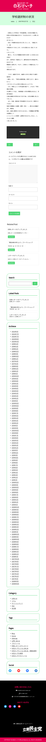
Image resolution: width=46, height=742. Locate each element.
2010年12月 (15, 482)
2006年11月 (15, 581)
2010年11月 (15, 485)
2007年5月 (15, 571)
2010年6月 (15, 497)
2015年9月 (15, 381)
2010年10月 (15, 487)
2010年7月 (15, 495)
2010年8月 (15, 492)
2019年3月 (15, 346)
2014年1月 (15, 401)
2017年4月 (15, 361)
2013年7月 (15, 413)
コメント (12, 163)
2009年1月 (15, 532)
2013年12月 (15, 403)
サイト (11, 203)
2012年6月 (15, 438)
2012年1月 (15, 450)
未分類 (14, 608)
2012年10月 (15, 430)
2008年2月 (15, 554)
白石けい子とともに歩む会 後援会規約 (24, 651)
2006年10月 (15, 584)
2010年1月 (15, 505)
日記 (33, 21)
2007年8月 (15, 564)
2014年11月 (15, 386)
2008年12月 (15, 534)
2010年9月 (15, 490)
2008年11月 (15, 537)
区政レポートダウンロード (20, 646)
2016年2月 (15, 371)
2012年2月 (15, 448)
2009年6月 (15, 519)
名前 (11, 186)
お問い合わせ (16, 641)
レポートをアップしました (16, 255)
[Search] (35, 283)
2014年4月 (15, 393)
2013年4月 (15, 418)
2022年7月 (15, 334)
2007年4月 (15, 574)
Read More (11, 237)
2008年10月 (15, 539)
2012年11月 (15, 428)
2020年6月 (15, 339)
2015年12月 (15, 376)
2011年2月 (15, 477)
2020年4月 (15, 341)
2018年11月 (15, 354)
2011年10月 (15, 458)
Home (14, 636)
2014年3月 (15, 396)
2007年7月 (15, 566)
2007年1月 (15, 579)
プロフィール (16, 643)
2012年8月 (15, 433)
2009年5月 (15, 522)
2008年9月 (15, 542)
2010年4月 (15, 500)
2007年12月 (15, 559)
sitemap (14, 638)
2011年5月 (15, 470)
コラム (14, 601)
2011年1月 (14, 480)
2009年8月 (15, 515)
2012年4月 (15, 443)
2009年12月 (15, 507)
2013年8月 (15, 411)
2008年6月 (15, 549)
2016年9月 (15, 366)
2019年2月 (15, 349)
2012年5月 (15, 440)
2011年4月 (15, 473)
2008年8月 (15, 544)
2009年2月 (15, 529)
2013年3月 (15, 421)
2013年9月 (15, 408)
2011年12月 (15, 453)
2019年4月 (15, 344)
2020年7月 (15, 337)
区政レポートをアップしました (17, 229)
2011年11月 (15, 455)
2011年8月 (15, 463)
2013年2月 (15, 423)
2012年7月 (15, 435)
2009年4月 (15, 524)
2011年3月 (15, 475)
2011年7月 (15, 465)
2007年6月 (15, 569)
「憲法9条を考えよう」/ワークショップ (20, 242)
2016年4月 (15, 369)
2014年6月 (15, 389)
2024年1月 (15, 332)
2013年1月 (15, 426)
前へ (10, 145)
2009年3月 (15, 527)
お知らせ (14, 598)
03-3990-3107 (23, 693)
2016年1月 (15, 374)
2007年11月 (15, 562)
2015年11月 (15, 379)
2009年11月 (15, 510)
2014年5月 (15, 391)
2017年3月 (15, 364)
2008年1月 (15, 557)
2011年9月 (15, 460)
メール (11, 195)
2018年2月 (15, 359)
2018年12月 (15, 351)
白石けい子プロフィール (19, 656)
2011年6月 (15, 468)
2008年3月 (15, 552)
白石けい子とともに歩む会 (20, 648)
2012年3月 (15, 445)
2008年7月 (15, 547)
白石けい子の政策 (17, 653)
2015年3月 (15, 384)
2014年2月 (15, 398)
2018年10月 (15, 356)
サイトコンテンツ (17, 603)
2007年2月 (15, 576)
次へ (36, 145)
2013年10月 (15, 406)
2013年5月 (15, 416)
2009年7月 (15, 517)
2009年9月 (15, 512)
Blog (13, 633)
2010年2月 (15, 502)
